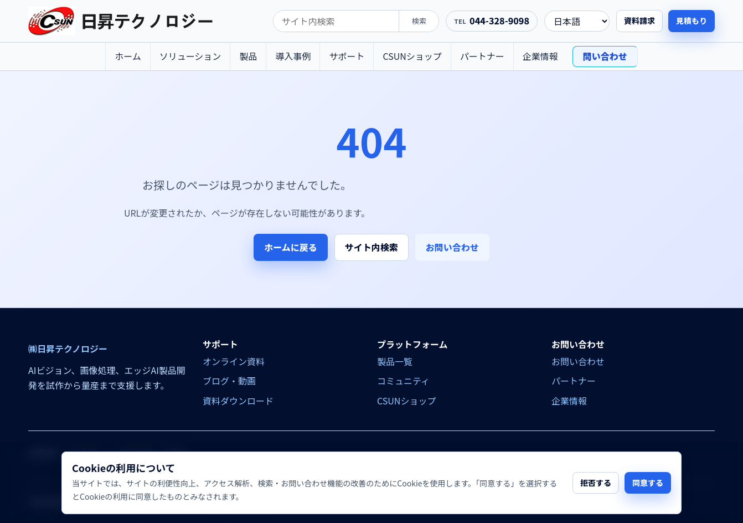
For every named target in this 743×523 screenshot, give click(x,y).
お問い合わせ (452, 247)
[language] (577, 21)
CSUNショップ (412, 56)
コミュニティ (403, 380)
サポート (346, 56)
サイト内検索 (371, 247)
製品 (248, 56)
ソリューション (190, 56)
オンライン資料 (234, 361)
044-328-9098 (499, 20)
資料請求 (639, 20)
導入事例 (293, 56)
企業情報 (540, 56)
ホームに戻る (290, 247)
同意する (647, 482)
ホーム (128, 56)
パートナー (482, 56)
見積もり (691, 20)
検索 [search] (419, 21)
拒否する (595, 482)
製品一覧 (394, 361)
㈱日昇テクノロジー (67, 348)
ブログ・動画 (229, 380)
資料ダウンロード (238, 400)
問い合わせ (605, 56)
